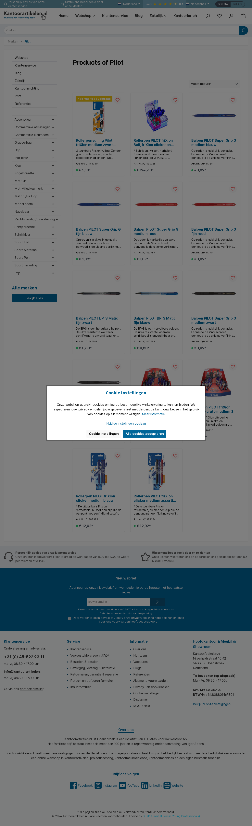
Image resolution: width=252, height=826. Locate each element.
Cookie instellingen (104, 434)
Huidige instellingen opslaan (126, 423)
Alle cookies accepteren (145, 434)
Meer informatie (153, 414)
